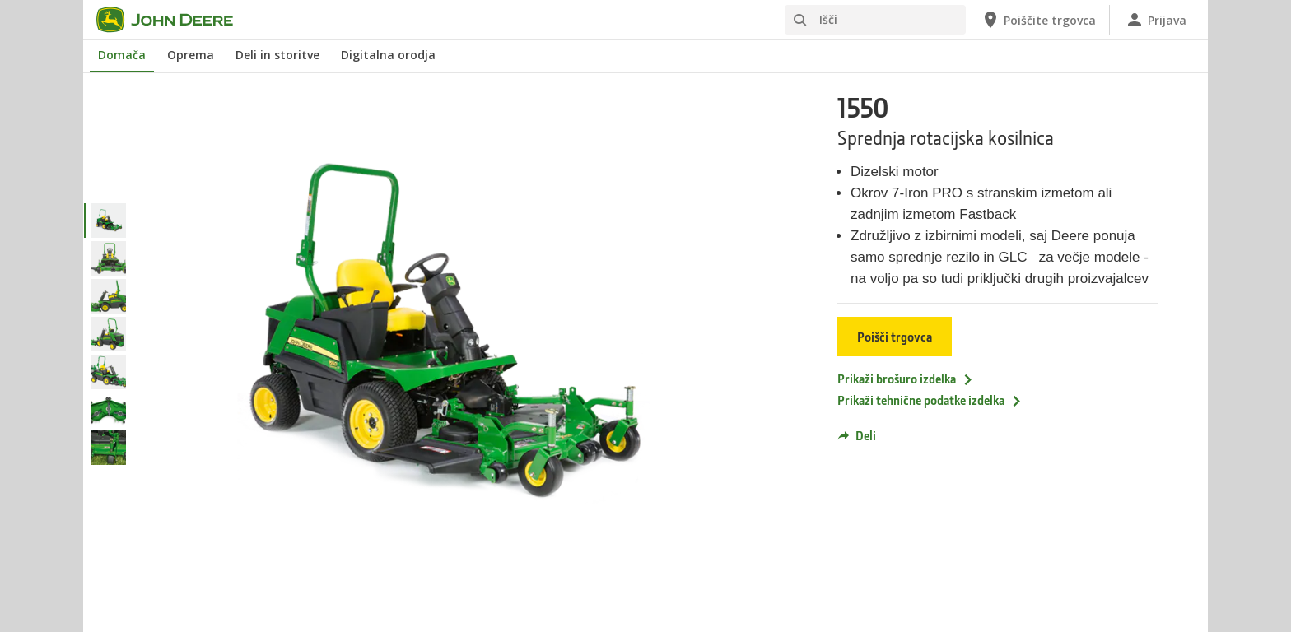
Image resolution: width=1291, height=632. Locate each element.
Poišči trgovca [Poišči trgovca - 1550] (894, 336)
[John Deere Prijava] (1156, 20)
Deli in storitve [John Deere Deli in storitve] (277, 55)
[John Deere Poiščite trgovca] (1038, 20)
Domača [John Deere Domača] (122, 55)
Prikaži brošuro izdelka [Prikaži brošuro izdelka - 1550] (905, 378)
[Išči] (875, 20)
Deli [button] (856, 435)
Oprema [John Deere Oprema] (190, 55)
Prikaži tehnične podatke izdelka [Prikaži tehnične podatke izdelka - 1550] (930, 400)
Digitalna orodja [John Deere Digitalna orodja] (388, 55)
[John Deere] (174, 20)
